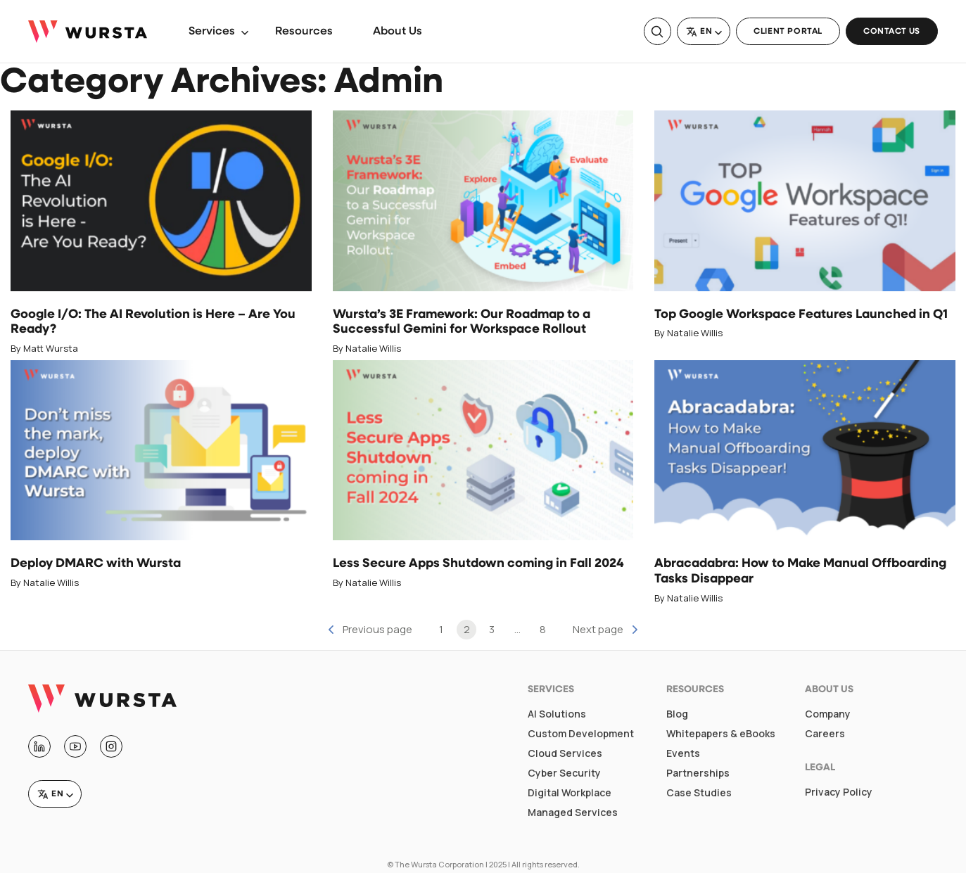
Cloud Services (565, 753)
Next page (598, 629)
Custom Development (581, 733)
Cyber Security (564, 773)
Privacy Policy (838, 792)
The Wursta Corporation (439, 864)
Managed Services (573, 812)
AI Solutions (557, 714)
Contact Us (891, 31)
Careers (825, 733)
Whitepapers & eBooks (720, 733)
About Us (397, 31)
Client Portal (788, 31)
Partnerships (698, 773)
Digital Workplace (569, 792)
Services (212, 31)
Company (828, 714)
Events (683, 753)
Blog (677, 714)
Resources (304, 31)
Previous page (377, 629)
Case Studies (699, 792)
